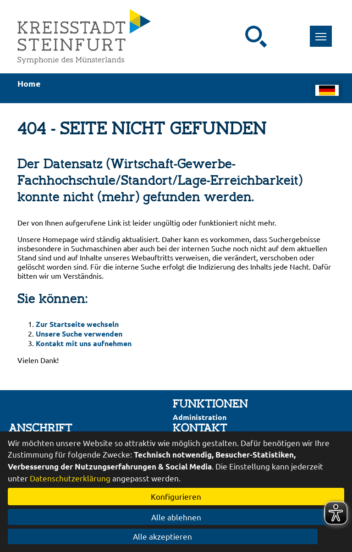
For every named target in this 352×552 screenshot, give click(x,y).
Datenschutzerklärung (70, 478)
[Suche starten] (256, 37)
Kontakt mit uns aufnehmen (84, 343)
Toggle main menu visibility (323, 31)
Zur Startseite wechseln (77, 324)
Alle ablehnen (176, 517)
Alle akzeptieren (176, 536)
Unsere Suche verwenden (79, 333)
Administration (199, 417)
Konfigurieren (176, 496)
